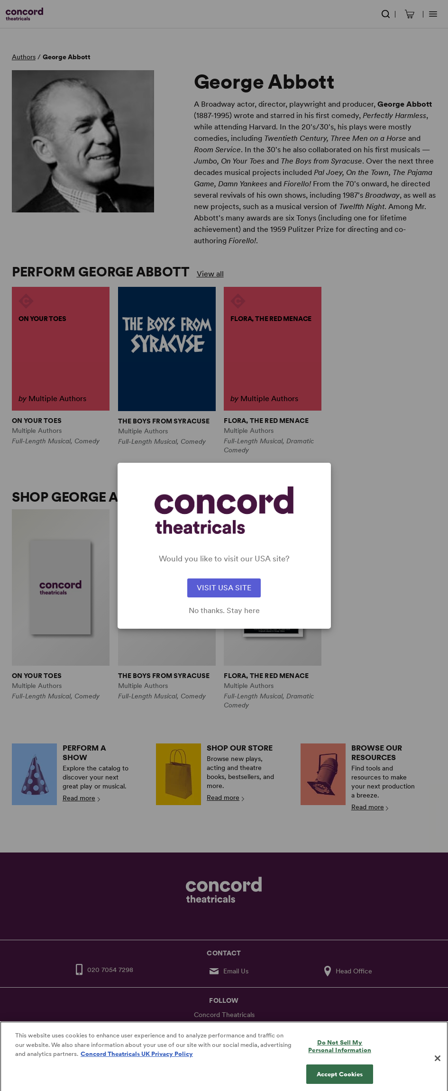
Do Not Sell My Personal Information (339, 1052)
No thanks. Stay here (224, 610)
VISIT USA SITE (224, 587)
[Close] (437, 1064)
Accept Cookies (340, 1080)
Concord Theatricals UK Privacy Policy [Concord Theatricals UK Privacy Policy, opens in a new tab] (137, 1059)
